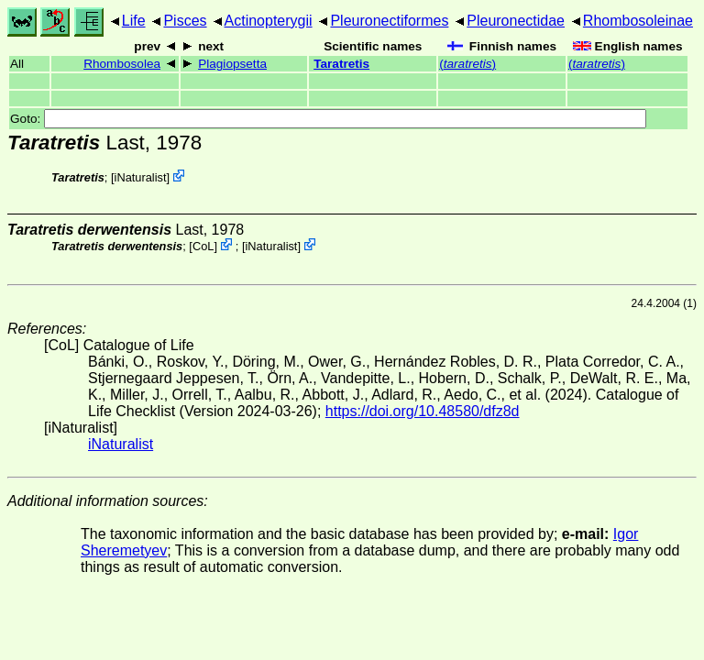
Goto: (328, 119)
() (467, 64)
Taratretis (341, 64)
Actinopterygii (269, 20)
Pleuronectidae (516, 20)
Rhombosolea (121, 64)
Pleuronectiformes (389, 20)
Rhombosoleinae (638, 20)
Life (134, 20)
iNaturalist (141, 177)
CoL (203, 246)
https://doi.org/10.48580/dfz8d (422, 411)
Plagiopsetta (232, 64)
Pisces (184, 20)
